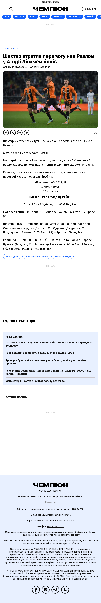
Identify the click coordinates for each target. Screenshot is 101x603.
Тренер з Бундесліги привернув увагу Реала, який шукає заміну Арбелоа (46, 362)
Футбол (19, 16)
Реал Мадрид (12, 256)
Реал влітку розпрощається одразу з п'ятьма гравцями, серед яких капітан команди (48, 372)
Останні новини (16, 397)
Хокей (90, 16)
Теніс (45, 16)
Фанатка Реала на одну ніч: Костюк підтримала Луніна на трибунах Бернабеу (49, 344)
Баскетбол (75, 16)
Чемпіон (7, 49)
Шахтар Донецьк (62, 256)
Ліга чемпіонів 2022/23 (36, 256)
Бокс (33, 16)
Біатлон (58, 16)
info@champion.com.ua (59, 515)
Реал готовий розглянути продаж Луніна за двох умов (40, 353)
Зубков (77, 160)
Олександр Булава (14, 67)
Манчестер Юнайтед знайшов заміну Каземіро (35, 381)
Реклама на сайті (26, 496)
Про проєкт (44, 496)
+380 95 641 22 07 (55, 526)
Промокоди (50, 502)
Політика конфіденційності (68, 496)
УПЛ (7, 16)
